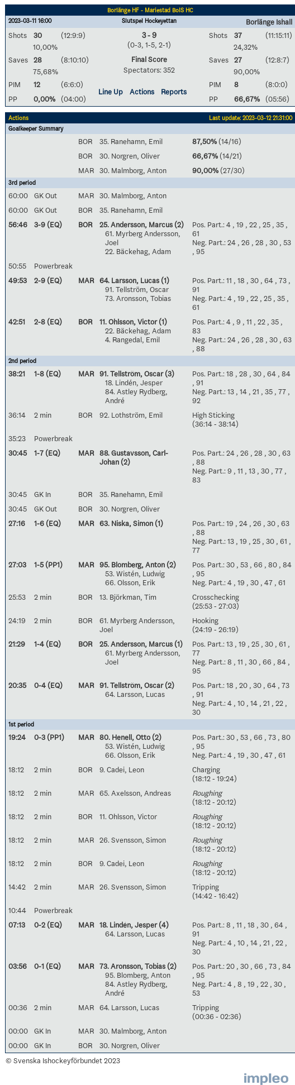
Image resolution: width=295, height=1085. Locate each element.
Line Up (110, 91)
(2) (178, 224)
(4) (163, 924)
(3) (168, 373)
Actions (142, 91)
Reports (174, 91)
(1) (164, 280)
